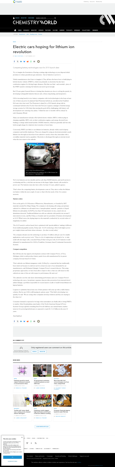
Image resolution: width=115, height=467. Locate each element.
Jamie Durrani (40, 388)
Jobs (27, 34)
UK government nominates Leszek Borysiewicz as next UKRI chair (41, 382)
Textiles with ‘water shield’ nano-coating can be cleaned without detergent (22, 412)
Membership (99, 1)
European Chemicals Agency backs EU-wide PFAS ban (62, 411)
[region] (12, 450)
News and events (39, 456)
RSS (47, 438)
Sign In (17, 18)
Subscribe (31, 18)
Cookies (32, 448)
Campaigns (50, 456)
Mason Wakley (61, 416)
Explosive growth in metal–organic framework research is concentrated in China (22, 382)
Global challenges (72, 456)
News (14, 41)
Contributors (41, 438)
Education (92, 1)
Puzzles (40, 34)
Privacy (26, 448)
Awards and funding (60, 456)
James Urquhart (21, 418)
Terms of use (39, 448)
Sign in (34, 351)
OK (12, 457)
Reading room (33, 34)
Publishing (86, 1)
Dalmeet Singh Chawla (60, 388)
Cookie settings (12, 461)
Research (56, 378)
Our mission (30, 456)
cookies (79, 462)
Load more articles (42, 426)
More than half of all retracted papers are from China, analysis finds (61, 382)
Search (55, 18)
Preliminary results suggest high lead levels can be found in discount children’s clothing (42, 412)
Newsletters (22, 34)
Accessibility (47, 448)
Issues (33, 438)
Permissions (56, 448)
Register (23, 18)
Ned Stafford (19, 56)
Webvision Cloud (99, 465)
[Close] (22, 437)
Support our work (84, 456)
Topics (28, 438)
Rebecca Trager (21, 388)
